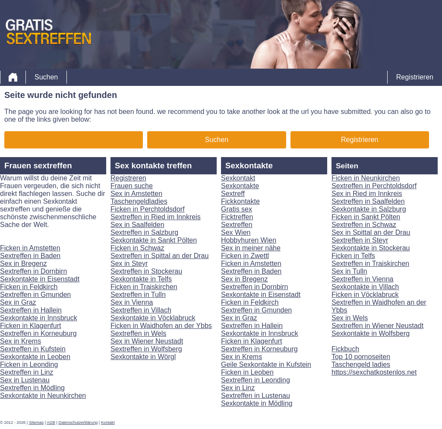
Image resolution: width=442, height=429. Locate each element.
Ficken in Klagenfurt (30, 325)
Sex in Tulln (349, 271)
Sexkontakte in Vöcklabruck (153, 318)
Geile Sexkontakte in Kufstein (266, 364)
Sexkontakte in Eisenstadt (39, 279)
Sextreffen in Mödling (32, 387)
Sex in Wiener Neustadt (146, 341)
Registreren (128, 178)
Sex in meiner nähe (251, 248)
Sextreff (233, 193)
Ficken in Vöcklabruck (365, 294)
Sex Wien (235, 232)
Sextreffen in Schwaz (364, 224)
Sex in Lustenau (25, 380)
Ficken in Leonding (29, 364)
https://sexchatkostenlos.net (374, 372)
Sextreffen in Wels (138, 333)
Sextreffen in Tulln (138, 294)
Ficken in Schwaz (137, 248)
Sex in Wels (350, 318)
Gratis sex (236, 209)
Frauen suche (131, 185)
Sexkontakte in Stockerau (371, 248)
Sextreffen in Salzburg (144, 232)
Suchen (46, 77)
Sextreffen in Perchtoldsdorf (374, 185)
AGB (51, 422)
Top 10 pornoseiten (361, 356)
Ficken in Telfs (353, 255)
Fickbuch (345, 349)
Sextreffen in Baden (30, 255)
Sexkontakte (240, 185)
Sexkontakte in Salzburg (369, 209)
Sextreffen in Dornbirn (33, 271)
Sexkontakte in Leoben (35, 356)
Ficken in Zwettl (245, 255)
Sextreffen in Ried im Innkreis (155, 217)
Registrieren (414, 77)
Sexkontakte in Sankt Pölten (153, 240)
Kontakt (108, 422)
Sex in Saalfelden (137, 224)
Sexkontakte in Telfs (141, 279)
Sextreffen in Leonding (255, 380)
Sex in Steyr (129, 263)
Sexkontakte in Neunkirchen (43, 395)
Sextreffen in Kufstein (33, 349)
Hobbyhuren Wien (248, 240)
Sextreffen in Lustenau (255, 395)
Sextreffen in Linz (26, 372)
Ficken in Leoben (247, 372)
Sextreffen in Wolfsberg (146, 349)
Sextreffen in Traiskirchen (370, 263)
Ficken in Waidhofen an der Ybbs (161, 325)
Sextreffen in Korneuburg (38, 333)
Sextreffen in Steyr (360, 240)
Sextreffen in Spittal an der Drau (159, 255)
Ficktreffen (237, 217)
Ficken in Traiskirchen (143, 286)
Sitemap (36, 422)
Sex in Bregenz (23, 263)
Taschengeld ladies (361, 364)
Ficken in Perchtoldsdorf (147, 209)
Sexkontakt (238, 178)
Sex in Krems (20, 341)
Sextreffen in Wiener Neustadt (377, 325)
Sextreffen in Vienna (363, 279)
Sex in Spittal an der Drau (371, 232)
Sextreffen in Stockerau (146, 271)
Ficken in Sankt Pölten (366, 217)
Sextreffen (237, 224)
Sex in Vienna (131, 302)
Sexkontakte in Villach (365, 286)
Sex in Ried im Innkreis (367, 193)
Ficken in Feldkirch (28, 286)
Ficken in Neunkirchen (366, 178)
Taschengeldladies (138, 201)
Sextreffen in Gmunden (35, 294)
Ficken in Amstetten (30, 248)
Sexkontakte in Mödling (256, 403)
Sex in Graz (18, 302)
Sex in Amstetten (136, 193)
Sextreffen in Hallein (31, 310)
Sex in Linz (238, 387)
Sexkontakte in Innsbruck (38, 318)
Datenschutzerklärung (78, 422)
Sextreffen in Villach (140, 310)
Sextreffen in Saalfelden (368, 201)
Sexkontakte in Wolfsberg (371, 333)
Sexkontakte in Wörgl (143, 356)
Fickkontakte (240, 201)
